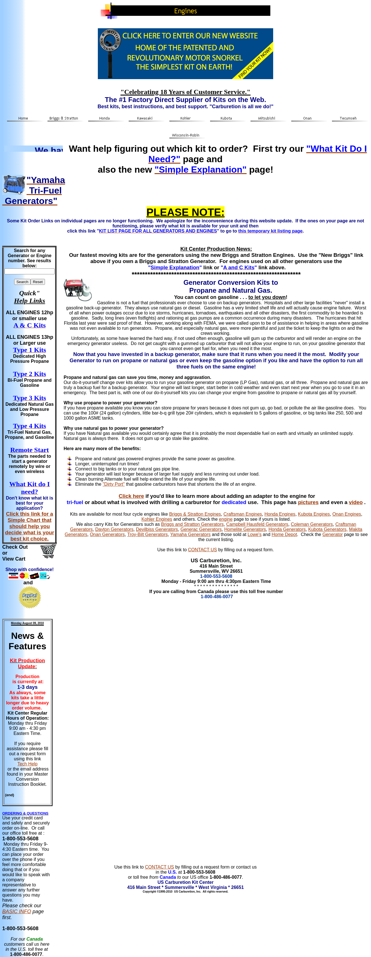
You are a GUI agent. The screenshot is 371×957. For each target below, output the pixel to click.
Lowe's (255, 534)
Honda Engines (279, 514)
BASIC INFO (16, 911)
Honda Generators (287, 529)
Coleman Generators (312, 524)
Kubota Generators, (328, 529)
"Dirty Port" (114, 484)
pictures (308, 502)
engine (225, 519)
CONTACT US (202, 549)
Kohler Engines (156, 519)
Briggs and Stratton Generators (192, 524)
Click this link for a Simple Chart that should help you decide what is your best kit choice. (29, 526)
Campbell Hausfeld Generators (257, 524)
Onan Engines (346, 514)
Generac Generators (201, 529)
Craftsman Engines (242, 514)
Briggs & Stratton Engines (195, 514)
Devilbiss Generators (157, 529)
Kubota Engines (314, 514)
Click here (131, 496)
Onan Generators (107, 534)
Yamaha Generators (190, 534)
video (356, 502)
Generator (332, 534)
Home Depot (284, 534)
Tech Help (27, 763)
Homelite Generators (245, 529)
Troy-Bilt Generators (147, 534)
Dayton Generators (114, 529)
